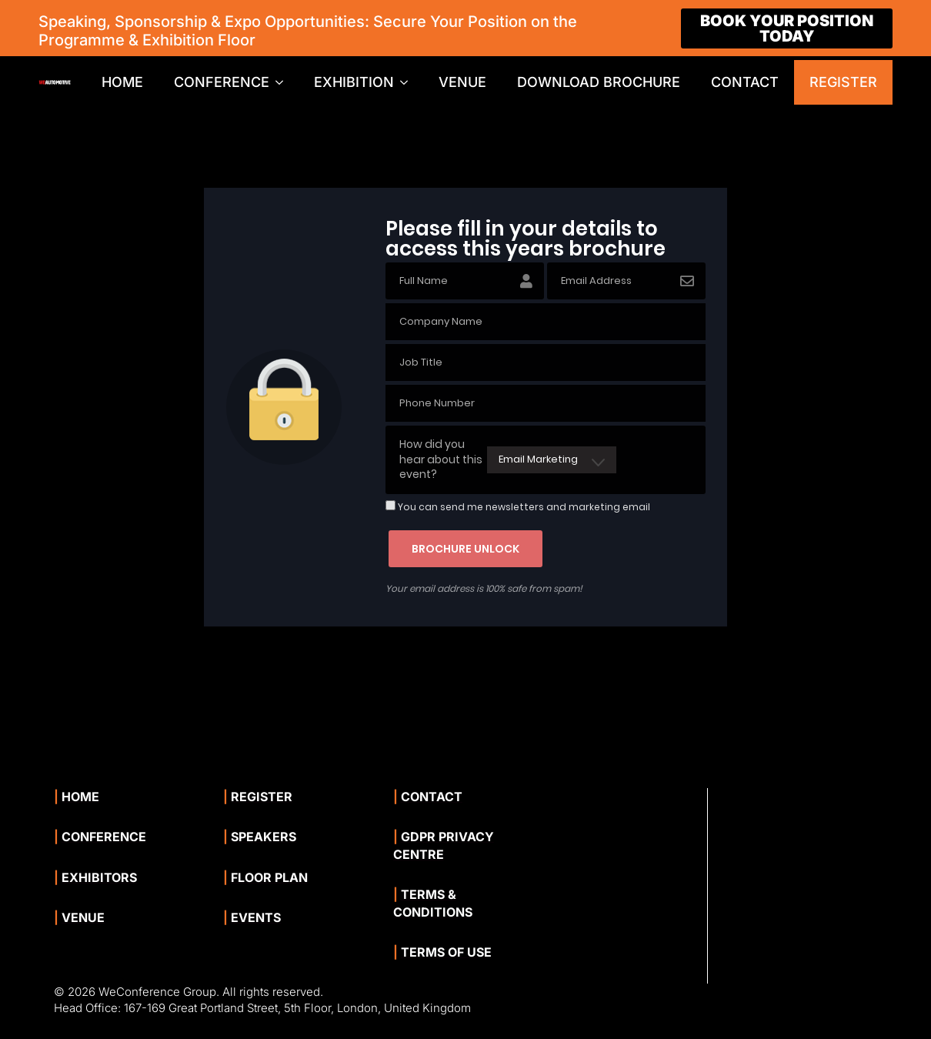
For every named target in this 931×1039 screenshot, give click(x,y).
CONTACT (745, 82)
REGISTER (843, 82)
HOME (122, 82)
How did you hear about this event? (440, 459)
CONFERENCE (221, 82)
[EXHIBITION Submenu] (408, 82)
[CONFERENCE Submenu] (284, 82)
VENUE (462, 82)
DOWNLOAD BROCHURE (598, 82)
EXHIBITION (354, 82)
